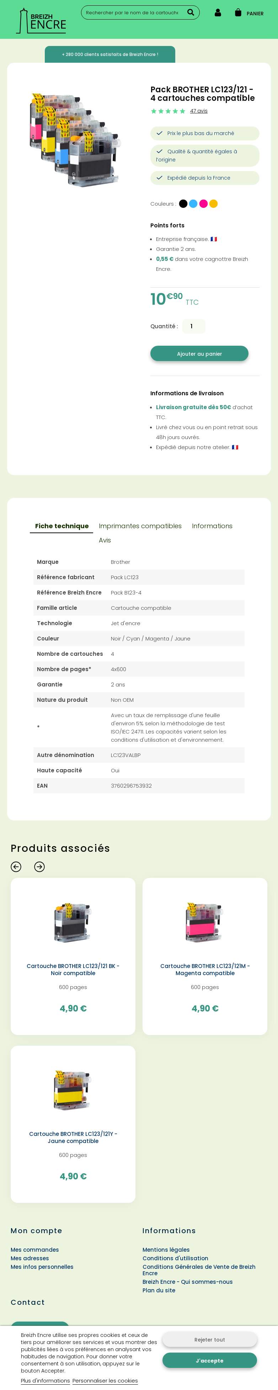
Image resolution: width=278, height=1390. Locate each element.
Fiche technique (62, 525)
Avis (105, 540)
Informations (212, 525)
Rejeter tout (209, 1339)
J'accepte (210, 1360)
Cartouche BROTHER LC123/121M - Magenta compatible (205, 970)
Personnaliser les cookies (105, 1380)
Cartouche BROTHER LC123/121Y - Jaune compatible (73, 1138)
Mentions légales (166, 1249)
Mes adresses (30, 1258)
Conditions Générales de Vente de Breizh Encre (199, 1270)
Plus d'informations (45, 1380)
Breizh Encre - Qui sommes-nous (188, 1282)
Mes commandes (35, 1249)
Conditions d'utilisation (175, 1258)
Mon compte (37, 1231)
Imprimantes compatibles (140, 525)
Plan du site (159, 1290)
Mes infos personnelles (42, 1267)
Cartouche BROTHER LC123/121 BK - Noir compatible (73, 970)
